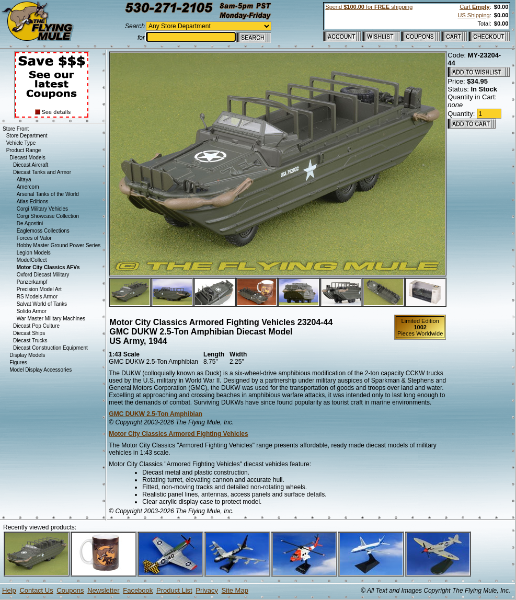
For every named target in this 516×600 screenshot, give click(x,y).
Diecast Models (27, 157)
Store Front (16, 129)
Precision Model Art (39, 289)
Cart (474, 7)
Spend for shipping (368, 7)
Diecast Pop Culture (36, 326)
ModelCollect (32, 260)
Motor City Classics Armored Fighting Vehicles (178, 433)
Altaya (24, 179)
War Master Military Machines (51, 318)
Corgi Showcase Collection (48, 216)
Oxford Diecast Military (43, 275)
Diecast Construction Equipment (50, 348)
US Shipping (473, 15)
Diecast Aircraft (30, 165)
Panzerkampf (32, 282)
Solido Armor (32, 311)
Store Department (27, 136)
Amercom (28, 187)
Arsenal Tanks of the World (48, 194)
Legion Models (34, 253)
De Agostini (30, 223)
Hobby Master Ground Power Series (59, 245)
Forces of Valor (34, 238)
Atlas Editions (33, 201)
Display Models (27, 355)
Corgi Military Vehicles (42, 209)
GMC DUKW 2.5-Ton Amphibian (155, 414)
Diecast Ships (29, 333)
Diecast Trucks (30, 340)
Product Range (23, 150)
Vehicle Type (21, 143)
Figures (18, 362)
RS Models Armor (37, 296)
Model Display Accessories (40, 370)
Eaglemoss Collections (43, 231)
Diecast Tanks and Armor (42, 172)
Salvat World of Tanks (42, 304)
